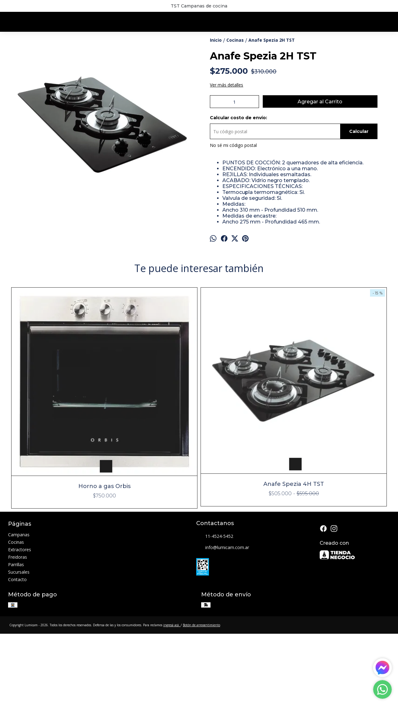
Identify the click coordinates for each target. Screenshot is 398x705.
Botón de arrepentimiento (201, 697)
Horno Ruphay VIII (341, 557)
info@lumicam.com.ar (222, 620)
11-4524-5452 (214, 609)
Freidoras (17, 630)
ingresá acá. (172, 697)
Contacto (17, 652)
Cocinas (16, 615)
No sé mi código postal (233, 183)
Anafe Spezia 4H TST (151, 557)
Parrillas (16, 637)
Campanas (19, 607)
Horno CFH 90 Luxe (246, 528)
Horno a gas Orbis (57, 559)
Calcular (358, 169)
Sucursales (19, 645)
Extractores (19, 622)
